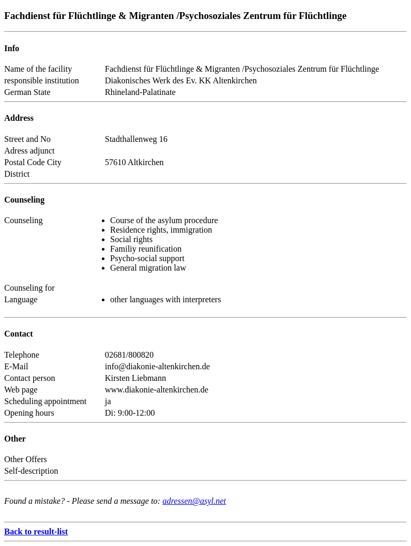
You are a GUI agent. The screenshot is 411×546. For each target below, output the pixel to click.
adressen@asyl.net (194, 500)
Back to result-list (36, 531)
